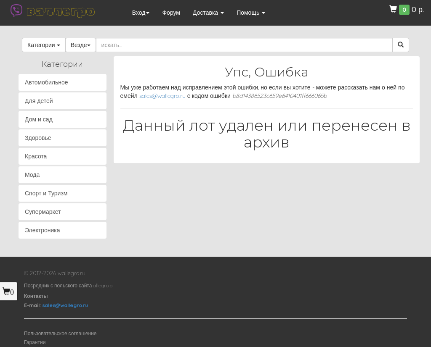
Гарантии (34, 342)
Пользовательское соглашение (60, 333)
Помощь (251, 12)
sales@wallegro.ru (162, 96)
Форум (171, 12)
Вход (141, 12)
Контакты (36, 296)
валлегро (61, 10)
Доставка (208, 12)
